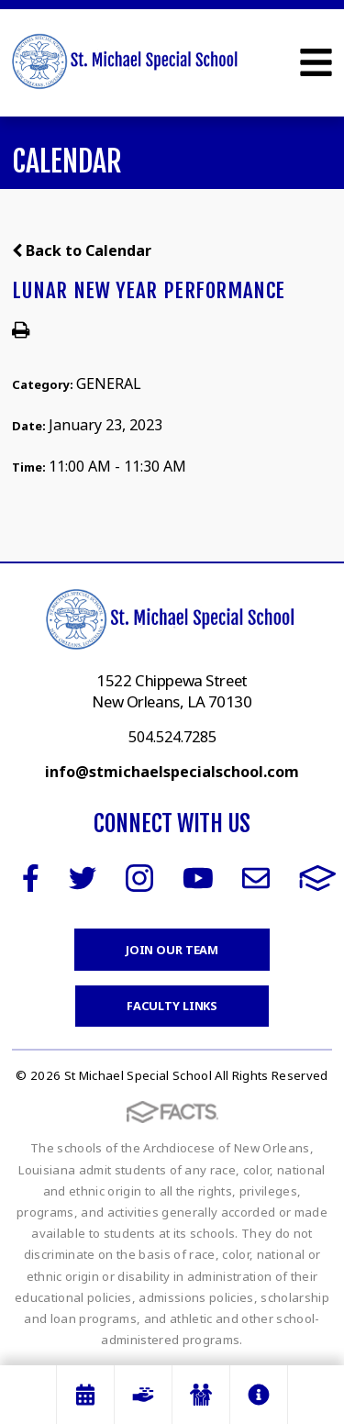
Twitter (82, 878)
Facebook (30, 878)
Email (256, 878)
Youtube (198, 878)
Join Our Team (172, 949)
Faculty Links (172, 1005)
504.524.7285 (172, 737)
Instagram (139, 878)
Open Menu (316, 62)
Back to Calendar (81, 250)
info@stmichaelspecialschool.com (172, 772)
